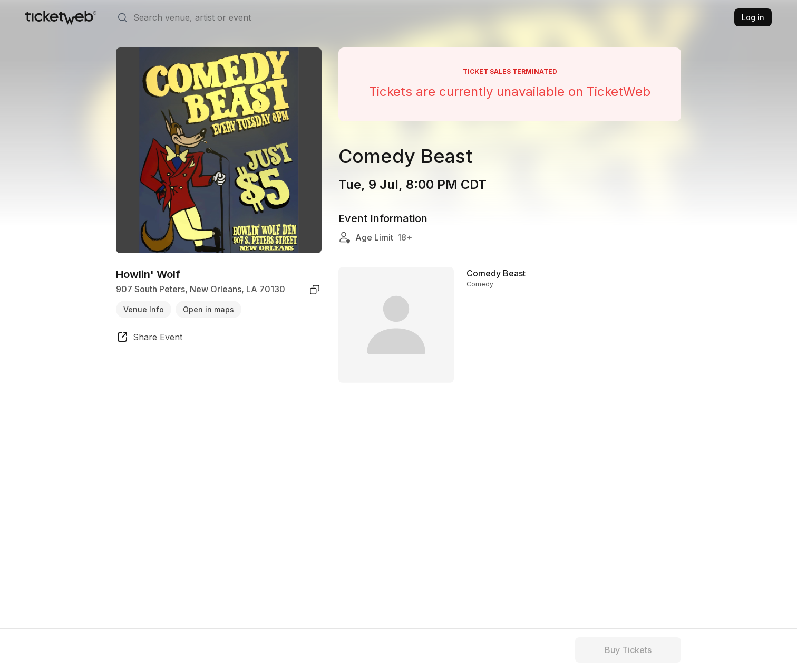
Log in (753, 17)
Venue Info (143, 309)
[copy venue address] (315, 289)
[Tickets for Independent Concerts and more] (60, 17)
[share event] (149, 339)
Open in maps (208, 309)
